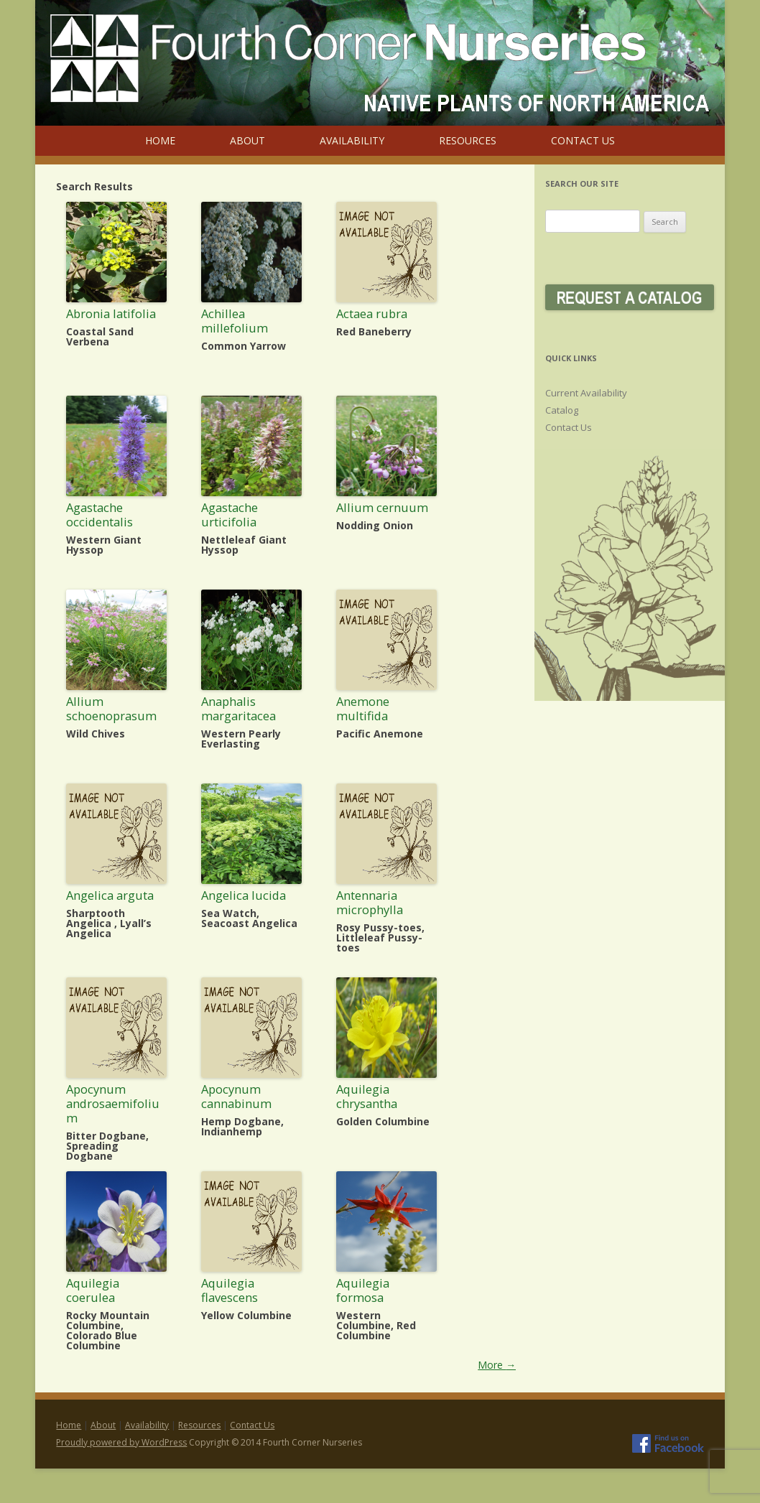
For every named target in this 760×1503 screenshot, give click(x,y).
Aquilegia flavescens (229, 1290)
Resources (467, 140)
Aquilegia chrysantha (366, 1096)
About (247, 140)
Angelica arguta (110, 895)
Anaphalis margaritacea (238, 708)
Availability (352, 140)
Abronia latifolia (111, 313)
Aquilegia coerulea (92, 1290)
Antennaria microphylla (369, 902)
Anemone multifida (362, 708)
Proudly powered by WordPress (121, 1442)
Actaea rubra (371, 313)
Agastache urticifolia (229, 514)
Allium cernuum (382, 507)
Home (160, 140)
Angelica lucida (243, 895)
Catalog (561, 410)
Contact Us (583, 140)
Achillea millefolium (234, 320)
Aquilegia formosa (362, 1290)
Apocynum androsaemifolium (112, 1103)
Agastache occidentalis (99, 514)
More (497, 1365)
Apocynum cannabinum (236, 1096)
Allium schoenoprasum (111, 708)
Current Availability (586, 392)
